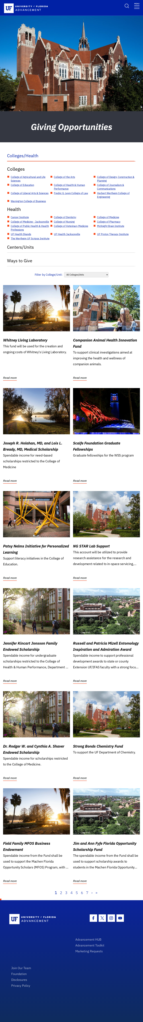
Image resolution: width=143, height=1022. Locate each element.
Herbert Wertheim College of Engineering (113, 195)
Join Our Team (21, 968)
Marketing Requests (89, 951)
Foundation (19, 974)
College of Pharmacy (109, 221)
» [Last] (96, 892)
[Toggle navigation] (136, 6)
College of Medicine (108, 217)
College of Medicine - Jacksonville (30, 221)
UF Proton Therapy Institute (113, 234)
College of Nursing (64, 221)
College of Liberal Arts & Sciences (30, 193)
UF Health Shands (21, 234)
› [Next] (91, 892)
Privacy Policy (20, 985)
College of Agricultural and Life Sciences (28, 178)
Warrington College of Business (28, 201)
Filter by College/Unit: (49, 274)
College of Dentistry (65, 217)
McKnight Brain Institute (110, 226)
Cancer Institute (20, 217)
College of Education (22, 185)
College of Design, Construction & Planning (115, 178)
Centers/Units (20, 247)
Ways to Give (19, 260)
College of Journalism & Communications (110, 186)
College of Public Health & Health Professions (30, 227)
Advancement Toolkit (89, 945)
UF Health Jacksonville (67, 234)
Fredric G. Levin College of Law (71, 193)
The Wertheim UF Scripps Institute (30, 238)
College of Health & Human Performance (69, 186)
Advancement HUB (88, 939)
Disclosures (19, 980)
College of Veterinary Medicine (71, 226)
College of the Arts (64, 177)
